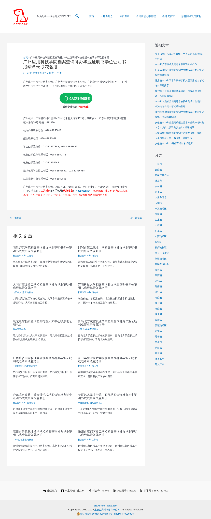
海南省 (158, 297)
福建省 (158, 319)
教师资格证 (171, 16)
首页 (100, 16)
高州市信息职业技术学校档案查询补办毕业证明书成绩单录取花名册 (42, 433)
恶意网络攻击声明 (192, 16)
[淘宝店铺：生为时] (72, 490)
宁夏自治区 (83, 402)
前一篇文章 (15, 217)
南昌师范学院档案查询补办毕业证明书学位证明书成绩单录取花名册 (42, 249)
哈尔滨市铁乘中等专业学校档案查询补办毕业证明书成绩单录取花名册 (42, 396)
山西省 (16, 292)
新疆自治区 (161, 258)
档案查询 (130, 16)
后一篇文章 (137, 217)
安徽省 (158, 214)
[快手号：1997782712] (154, 490)
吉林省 (158, 186)
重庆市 (158, 342)
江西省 (31, 255)
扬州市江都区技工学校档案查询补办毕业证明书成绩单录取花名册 (107, 433)
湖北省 (158, 303)
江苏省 (96, 439)
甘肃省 (158, 314)
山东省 (81, 329)
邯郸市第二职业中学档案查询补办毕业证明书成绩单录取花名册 (107, 249)
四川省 (158, 191)
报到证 (158, 241)
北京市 (158, 180)
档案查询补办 (40, 72)
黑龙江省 (32, 402)
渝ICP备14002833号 (125, 513)
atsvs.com (112, 505)
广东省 (28, 72)
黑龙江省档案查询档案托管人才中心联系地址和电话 (42, 323)
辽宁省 (158, 336)
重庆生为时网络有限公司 (107, 509)
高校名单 (160, 358)
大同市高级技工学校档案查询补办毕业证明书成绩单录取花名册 (42, 286)
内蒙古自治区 (162, 175)
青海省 (158, 353)
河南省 (96, 292)
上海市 (158, 164)
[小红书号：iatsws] (124, 490)
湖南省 (158, 308)
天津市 (158, 202)
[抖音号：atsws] (98, 490)
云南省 (158, 169)
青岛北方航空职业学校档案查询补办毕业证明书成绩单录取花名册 (107, 323)
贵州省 (158, 330)
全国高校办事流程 (150, 16)
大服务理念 (114, 16)
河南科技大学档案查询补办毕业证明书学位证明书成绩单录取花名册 (107, 286)
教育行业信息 (162, 253)
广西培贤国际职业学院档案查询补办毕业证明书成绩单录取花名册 (42, 359)
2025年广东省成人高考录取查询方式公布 (177, 64)
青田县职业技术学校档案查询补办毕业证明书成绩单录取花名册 (107, 359)
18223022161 (84, 190)
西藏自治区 (161, 325)
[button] (77, 16)
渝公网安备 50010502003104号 (93, 513)
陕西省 (158, 347)
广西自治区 (18, 366)
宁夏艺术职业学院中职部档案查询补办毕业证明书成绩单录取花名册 (107, 396)
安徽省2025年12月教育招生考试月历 (175, 143)
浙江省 (96, 366)
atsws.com (99, 505)
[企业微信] (50, 490)
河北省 (96, 255)
